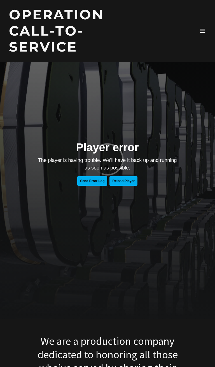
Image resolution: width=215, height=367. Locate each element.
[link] (77, 49)
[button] (202, 30)
